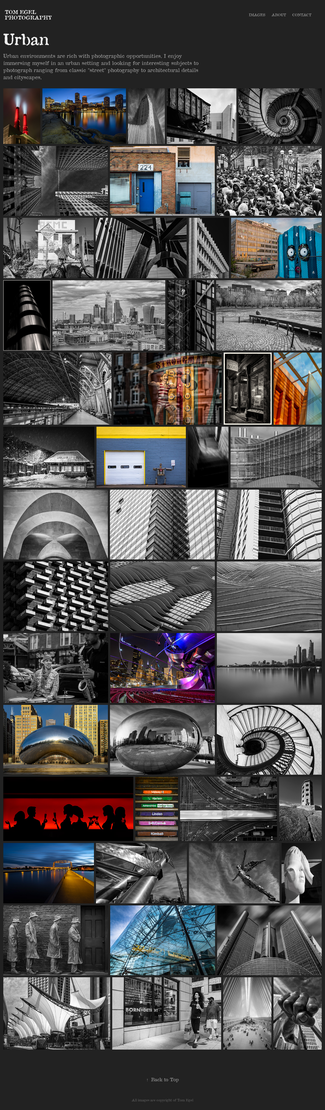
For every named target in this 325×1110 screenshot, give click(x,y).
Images (257, 15)
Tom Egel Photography (28, 14)
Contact (302, 15)
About (279, 15)
